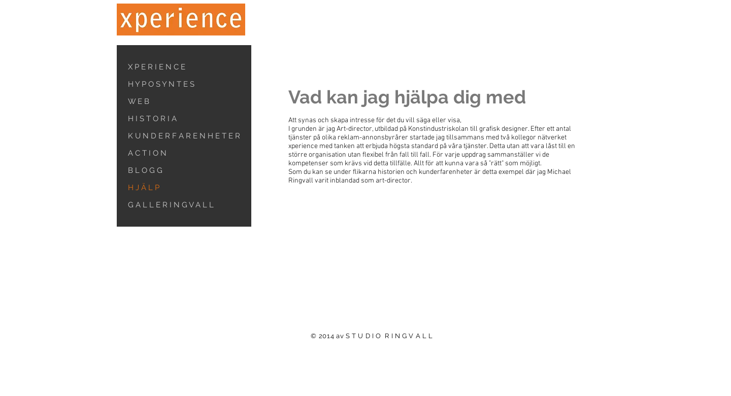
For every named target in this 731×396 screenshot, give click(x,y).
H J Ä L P (143, 187)
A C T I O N (147, 153)
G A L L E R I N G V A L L (171, 204)
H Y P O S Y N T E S (161, 84)
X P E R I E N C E (156, 66)
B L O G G (145, 170)
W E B (138, 101)
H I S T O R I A (152, 118)
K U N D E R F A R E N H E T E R (184, 135)
